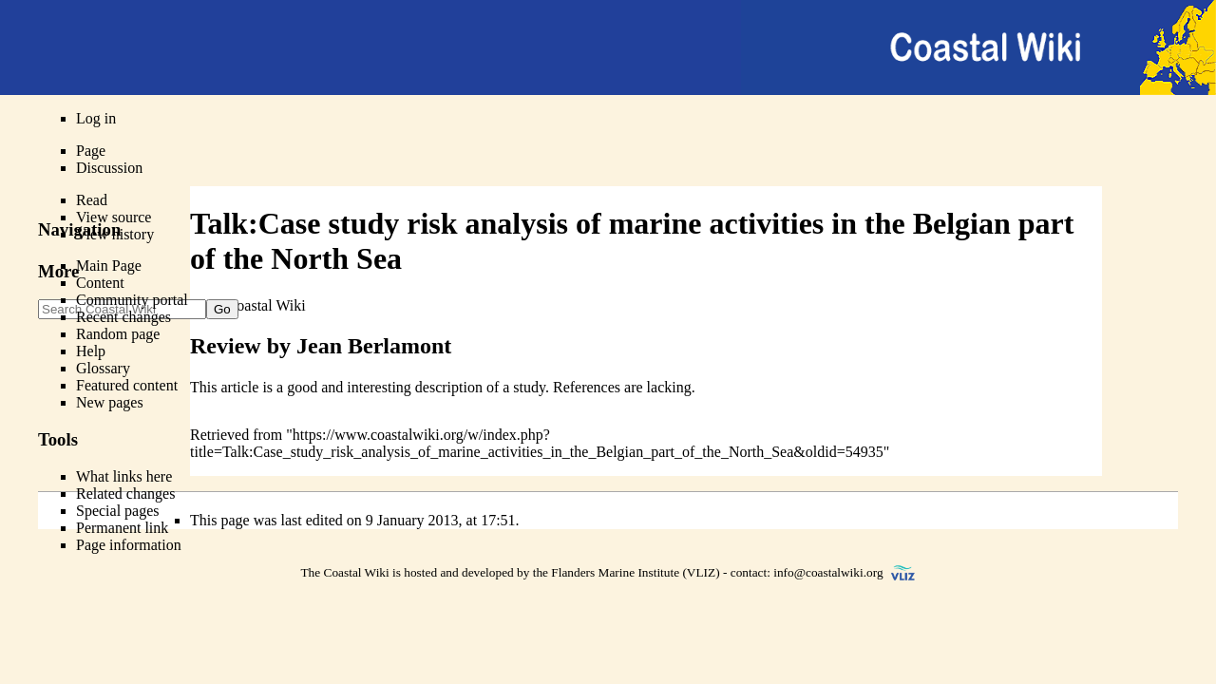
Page (90, 150)
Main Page (109, 265)
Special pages (118, 511)
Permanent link (122, 528)
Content (100, 283)
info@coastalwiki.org (828, 572)
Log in (96, 118)
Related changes (125, 493)
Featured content (127, 385)
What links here (124, 476)
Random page (118, 334)
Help (90, 351)
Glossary (103, 368)
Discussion (109, 168)
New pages (109, 402)
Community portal (132, 300)
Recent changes (123, 317)
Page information (128, 545)
